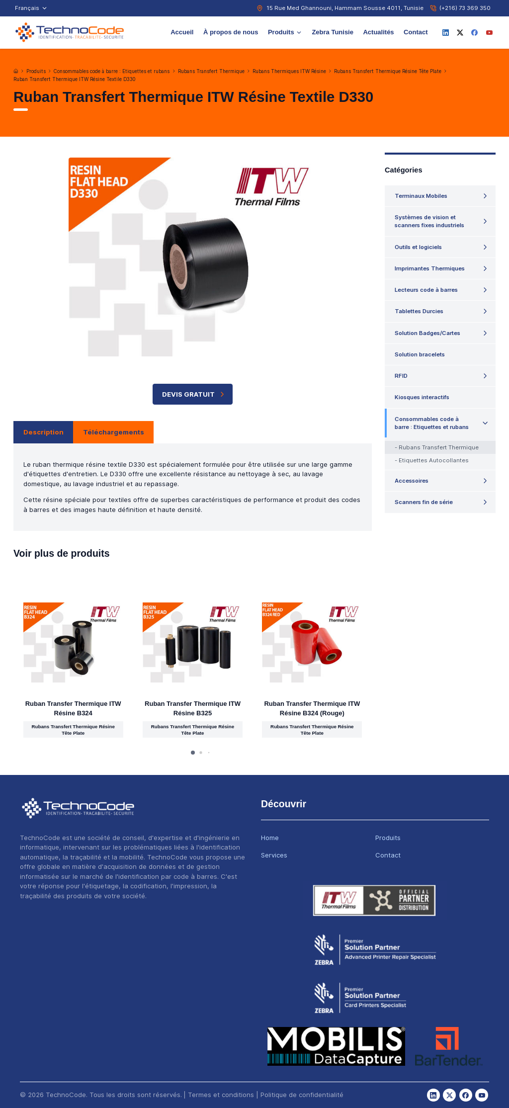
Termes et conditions (221, 1095)
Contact (415, 32)
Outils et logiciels (418, 247)
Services (274, 855)
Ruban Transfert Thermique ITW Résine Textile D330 (74, 79)
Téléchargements (113, 432)
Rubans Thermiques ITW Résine (289, 71)
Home (270, 838)
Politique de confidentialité (301, 1095)
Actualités (378, 32)
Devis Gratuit (194, 394)
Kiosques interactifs (422, 397)
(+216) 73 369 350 (465, 7)
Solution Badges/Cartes (427, 333)
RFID (401, 375)
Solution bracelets (420, 354)
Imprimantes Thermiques (430, 268)
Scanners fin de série (424, 502)
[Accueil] (15, 71)
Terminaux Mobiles (421, 195)
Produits (285, 32)
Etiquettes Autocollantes (434, 460)
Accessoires (411, 480)
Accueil (181, 32)
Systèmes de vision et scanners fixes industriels (429, 221)
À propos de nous (230, 32)
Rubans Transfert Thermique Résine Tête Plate (387, 71)
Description (43, 432)
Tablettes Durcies (419, 311)
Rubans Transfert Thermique (211, 71)
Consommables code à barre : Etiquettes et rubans (112, 71)
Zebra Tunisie (332, 32)
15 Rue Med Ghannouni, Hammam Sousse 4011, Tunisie (345, 7)
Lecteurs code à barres (426, 289)
